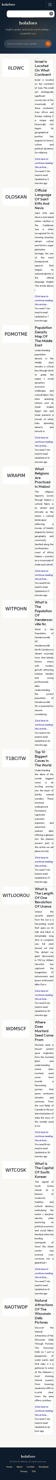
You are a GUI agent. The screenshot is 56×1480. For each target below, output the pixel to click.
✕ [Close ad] (51, 13)
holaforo (8, 4)
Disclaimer (44, 1466)
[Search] (48, 44)
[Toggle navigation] (50, 5)
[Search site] (28, 44)
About (19, 1466)
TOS (34, 1471)
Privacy (23, 1471)
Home (9, 1466)
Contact (30, 1466)
